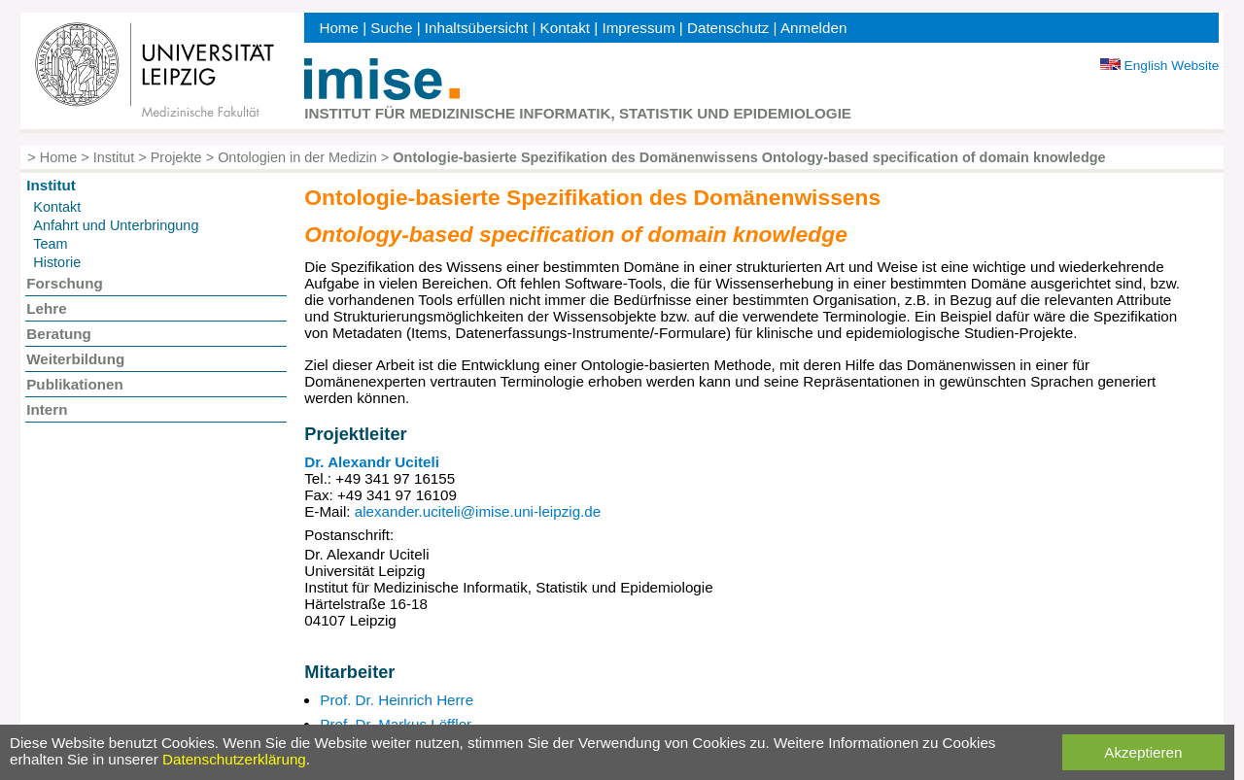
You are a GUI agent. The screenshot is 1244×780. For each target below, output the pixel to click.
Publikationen (74, 384)
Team (50, 244)
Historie (57, 262)
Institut (114, 157)
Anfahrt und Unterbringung (115, 225)
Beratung (58, 333)
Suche (391, 27)
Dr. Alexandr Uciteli (371, 462)
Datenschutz (728, 27)
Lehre (46, 308)
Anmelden (813, 27)
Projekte (176, 157)
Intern (46, 409)
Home (339, 27)
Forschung (64, 283)
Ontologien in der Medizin (297, 157)
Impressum (638, 27)
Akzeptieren (1143, 752)
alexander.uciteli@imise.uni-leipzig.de (478, 511)
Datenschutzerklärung (234, 759)
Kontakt (565, 27)
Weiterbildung (75, 359)
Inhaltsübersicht (476, 27)
